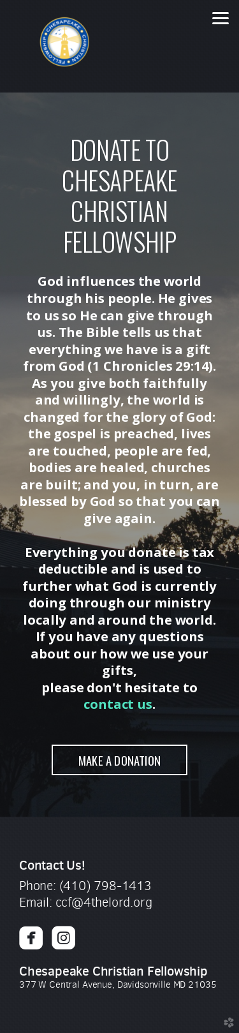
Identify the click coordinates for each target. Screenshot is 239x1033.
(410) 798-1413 (105, 886)
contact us (117, 704)
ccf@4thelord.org (103, 902)
